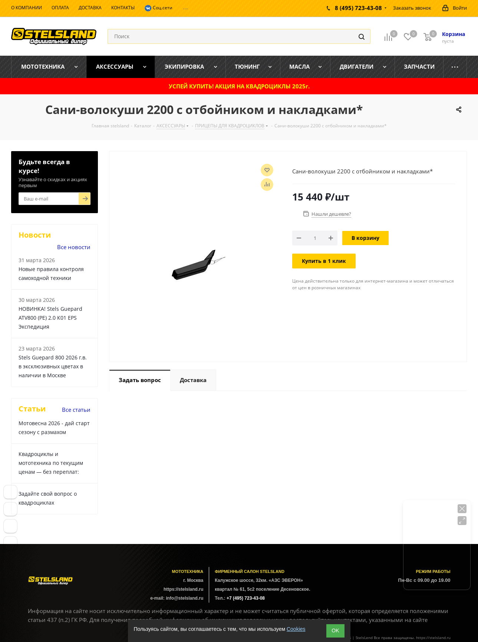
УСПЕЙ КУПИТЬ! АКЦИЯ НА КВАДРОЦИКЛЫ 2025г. (239, 86)
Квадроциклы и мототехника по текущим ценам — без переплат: (51, 462)
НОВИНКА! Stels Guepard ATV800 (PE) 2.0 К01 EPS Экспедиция (50, 317)
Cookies (296, 629)
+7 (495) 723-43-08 (246, 598)
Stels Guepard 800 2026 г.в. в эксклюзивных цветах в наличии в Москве (53, 366)
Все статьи (76, 409)
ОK (335, 630)
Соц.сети (158, 8)
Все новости (73, 247)
